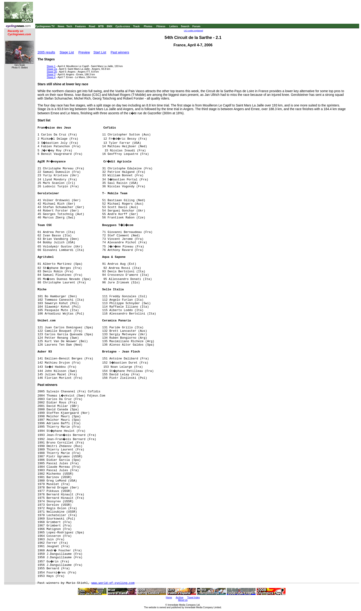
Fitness (160, 26)
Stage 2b (52, 71)
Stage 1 (51, 66)
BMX (109, 26)
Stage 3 (51, 74)
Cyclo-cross (123, 26)
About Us (182, 600)
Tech (69, 26)
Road (92, 26)
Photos (148, 26)
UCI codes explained (193, 30)
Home (169, 597)
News (61, 26)
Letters (173, 26)
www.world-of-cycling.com (112, 583)
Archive (179, 597)
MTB (101, 26)
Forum (196, 26)
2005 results (46, 52)
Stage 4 (51, 77)
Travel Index (193, 597)
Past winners (120, 52)
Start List (99, 52)
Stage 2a (52, 69)
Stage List (67, 52)
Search (185, 26)
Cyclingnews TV (45, 26)
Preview (84, 52)
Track (136, 26)
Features (80, 26)
